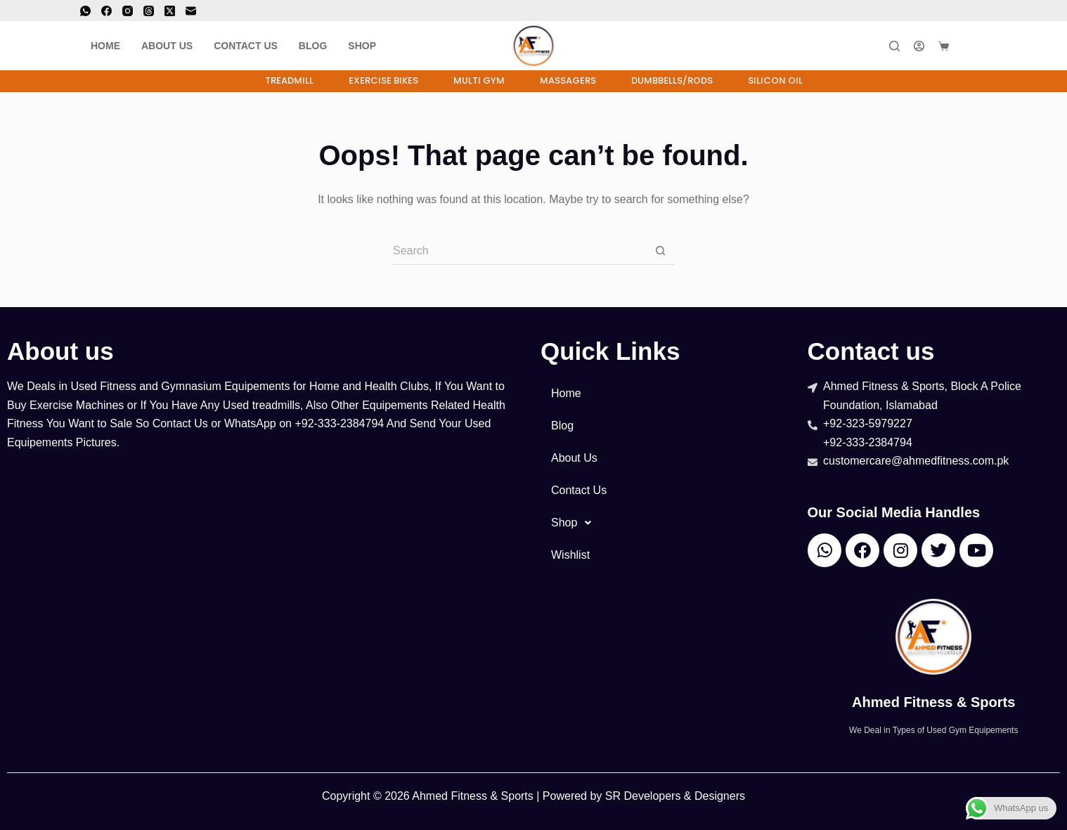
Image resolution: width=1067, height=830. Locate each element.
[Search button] (660, 251)
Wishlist (570, 555)
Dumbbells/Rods (672, 80)
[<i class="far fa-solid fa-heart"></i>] (975, 46)
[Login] (919, 46)
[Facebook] (106, 11)
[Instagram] (127, 11)
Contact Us (246, 45)
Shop (362, 45)
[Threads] (148, 11)
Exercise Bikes (383, 80)
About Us (167, 45)
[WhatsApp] (85, 11)
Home (105, 45)
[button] (667, 523)
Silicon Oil (775, 80)
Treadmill (289, 80)
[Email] (191, 11)
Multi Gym (479, 80)
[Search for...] (519, 251)
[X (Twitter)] (169, 11)
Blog (313, 45)
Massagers (568, 80)
